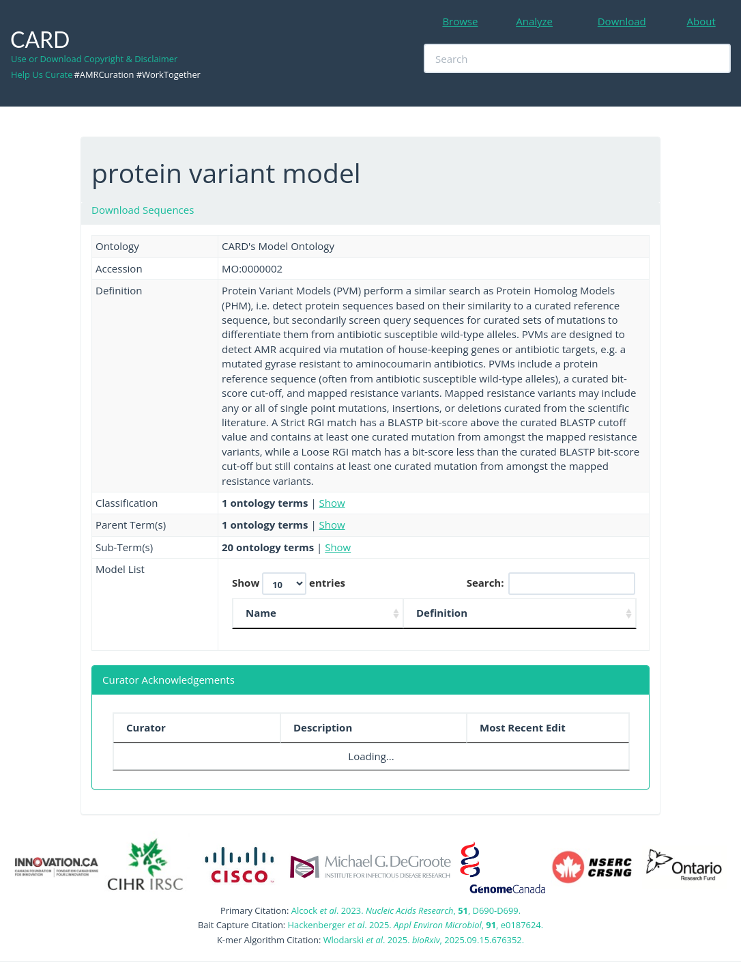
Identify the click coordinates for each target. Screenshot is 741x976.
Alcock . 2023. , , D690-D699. (406, 910)
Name (261, 612)
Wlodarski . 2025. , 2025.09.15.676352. (423, 940)
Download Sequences (142, 210)
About (701, 21)
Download (622, 21)
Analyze (534, 21)
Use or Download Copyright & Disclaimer (94, 59)
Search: (551, 583)
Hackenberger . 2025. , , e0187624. (415, 925)
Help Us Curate (41, 74)
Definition (441, 612)
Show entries (288, 583)
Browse (460, 21)
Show (332, 503)
